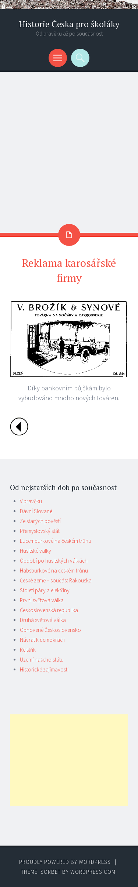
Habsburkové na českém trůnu (54, 570)
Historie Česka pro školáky (69, 24)
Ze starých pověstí (40, 521)
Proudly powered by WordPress (65, 861)
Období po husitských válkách (54, 560)
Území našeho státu (42, 659)
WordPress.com (93, 871)
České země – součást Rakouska (56, 580)
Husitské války (35, 550)
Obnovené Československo (50, 629)
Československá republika (49, 610)
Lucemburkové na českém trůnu (55, 540)
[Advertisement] (69, 144)
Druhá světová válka (43, 620)
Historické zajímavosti (44, 669)
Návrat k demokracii (42, 639)
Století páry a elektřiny (45, 590)
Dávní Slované (36, 511)
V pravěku (31, 501)
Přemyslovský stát (40, 530)
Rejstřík (28, 649)
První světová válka (42, 600)
